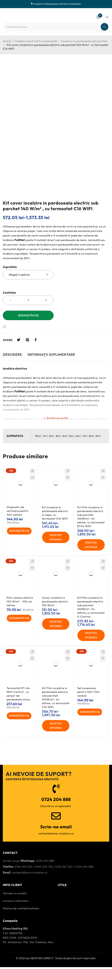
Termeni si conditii (14, 895)
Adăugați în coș (28, 315)
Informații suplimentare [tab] (51, 354)
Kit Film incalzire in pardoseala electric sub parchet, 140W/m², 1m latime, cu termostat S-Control (91, 608)
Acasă (7, 41)
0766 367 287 (64, 868)
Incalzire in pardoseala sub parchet (84, 41)
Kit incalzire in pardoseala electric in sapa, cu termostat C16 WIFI (55, 512)
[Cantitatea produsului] (28, 300)
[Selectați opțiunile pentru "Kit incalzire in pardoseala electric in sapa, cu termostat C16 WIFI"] (56, 537)
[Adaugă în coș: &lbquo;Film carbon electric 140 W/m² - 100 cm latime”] (21, 619)
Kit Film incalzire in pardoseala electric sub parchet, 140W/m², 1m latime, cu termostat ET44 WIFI (91, 516)
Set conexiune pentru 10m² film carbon (88, 693)
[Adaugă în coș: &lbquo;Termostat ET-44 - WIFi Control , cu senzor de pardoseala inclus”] (21, 717)
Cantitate (9, 292)
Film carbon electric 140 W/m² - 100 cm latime (20, 602)
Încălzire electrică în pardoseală (36, 41)
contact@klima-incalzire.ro (29, 874)
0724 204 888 (45, 862)
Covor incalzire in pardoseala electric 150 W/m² (55, 602)
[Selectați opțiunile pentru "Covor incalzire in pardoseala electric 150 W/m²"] (56, 625)
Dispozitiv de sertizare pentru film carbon (17, 510)
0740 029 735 (44, 868)
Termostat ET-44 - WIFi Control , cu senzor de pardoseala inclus (19, 695)
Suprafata (10, 267)
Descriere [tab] (12, 354)
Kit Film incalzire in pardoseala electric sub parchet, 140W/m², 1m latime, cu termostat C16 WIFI (55, 699)
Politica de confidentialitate (21, 910)
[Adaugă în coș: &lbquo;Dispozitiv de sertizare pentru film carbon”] (21, 531)
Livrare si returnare (15, 902)
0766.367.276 (23, 868)
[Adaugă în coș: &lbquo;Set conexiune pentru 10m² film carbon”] (91, 714)
